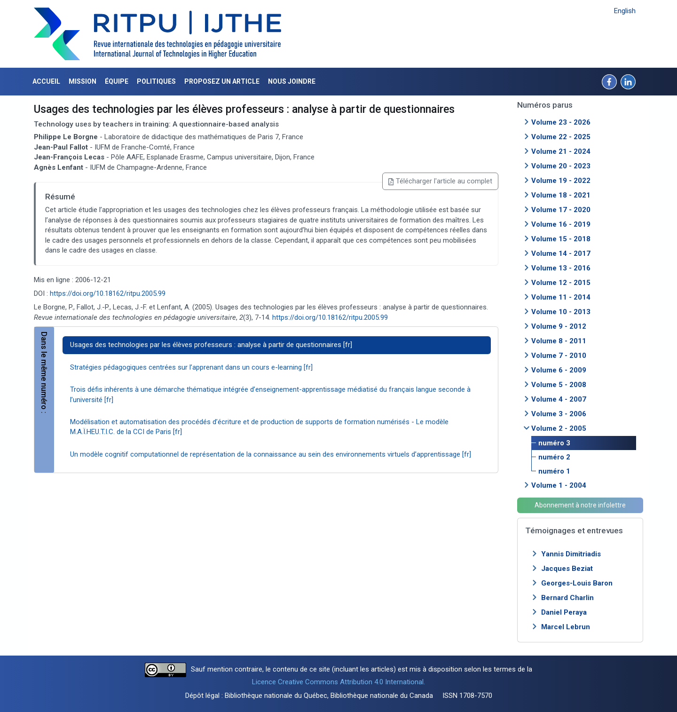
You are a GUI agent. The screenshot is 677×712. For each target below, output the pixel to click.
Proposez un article (222, 81)
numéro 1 (554, 471)
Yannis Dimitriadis (571, 554)
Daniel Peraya (564, 612)
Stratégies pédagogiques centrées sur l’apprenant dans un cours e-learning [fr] (191, 367)
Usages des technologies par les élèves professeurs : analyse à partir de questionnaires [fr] (211, 344)
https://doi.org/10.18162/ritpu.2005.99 (107, 293)
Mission (82, 81)
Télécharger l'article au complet (440, 181)
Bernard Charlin (567, 597)
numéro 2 (554, 457)
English (625, 11)
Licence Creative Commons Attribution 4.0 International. (338, 682)
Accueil (46, 81)
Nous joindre (291, 81)
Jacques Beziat (567, 568)
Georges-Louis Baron (577, 583)
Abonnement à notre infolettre (580, 505)
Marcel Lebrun (565, 627)
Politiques (156, 81)
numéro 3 (554, 443)
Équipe (116, 81)
